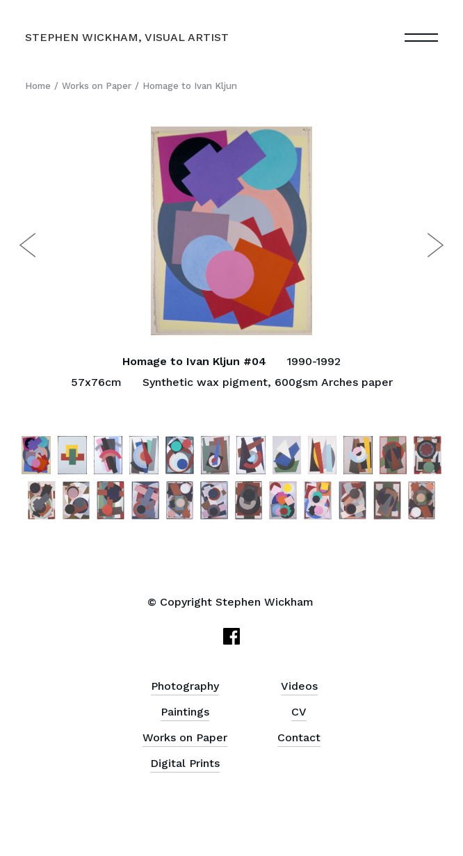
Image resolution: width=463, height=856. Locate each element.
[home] (127, 37)
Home (38, 86)
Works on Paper (96, 86)
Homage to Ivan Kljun (190, 86)
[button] (421, 37)
